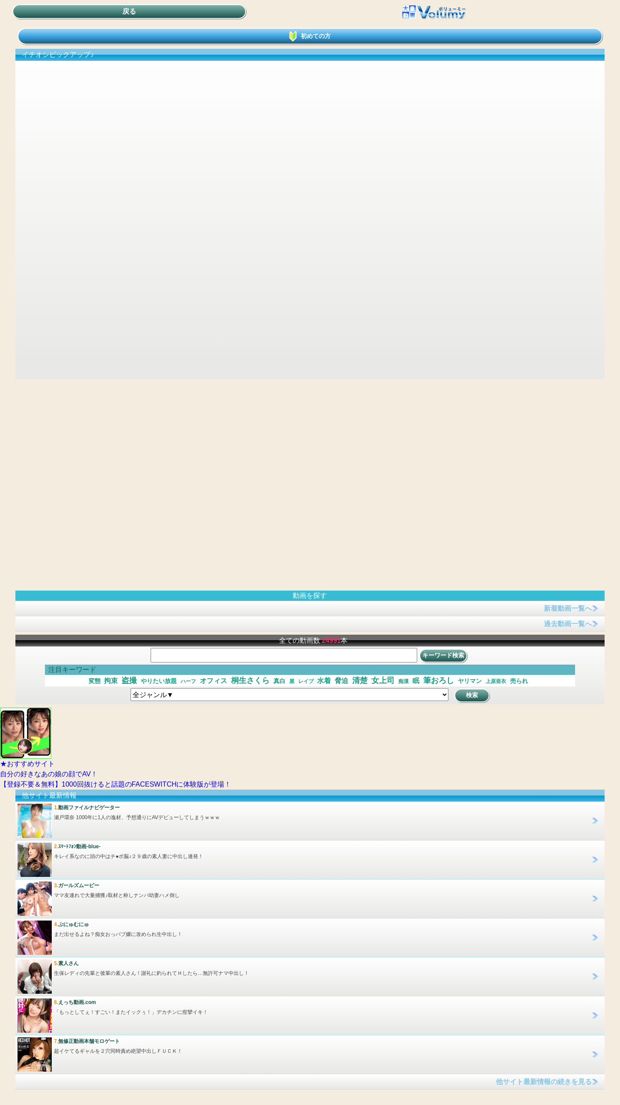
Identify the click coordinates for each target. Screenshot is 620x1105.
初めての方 (310, 36)
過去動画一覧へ (568, 623)
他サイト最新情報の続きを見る (544, 1081)
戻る (129, 11)
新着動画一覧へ (568, 608)
